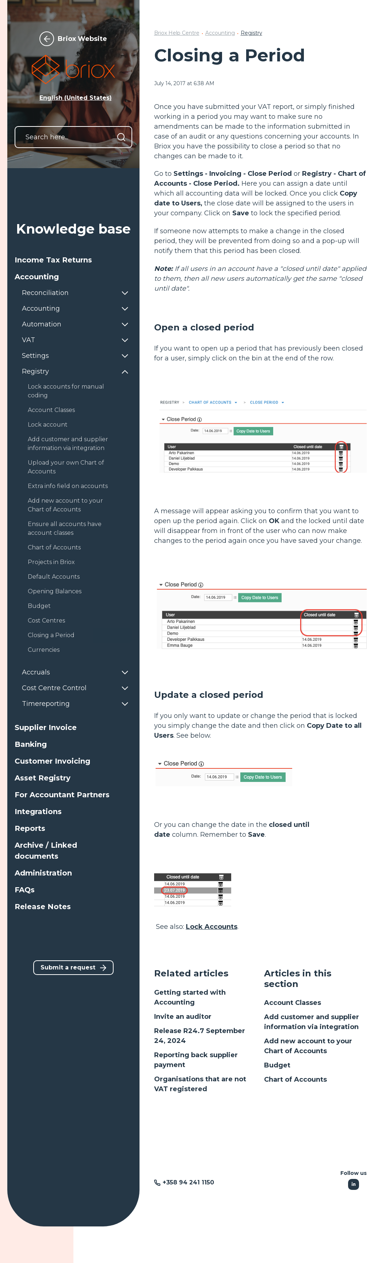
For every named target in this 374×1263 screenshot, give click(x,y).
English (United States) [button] (75, 97)
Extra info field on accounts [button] (68, 486)
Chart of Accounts (295, 1079)
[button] (73, 260)
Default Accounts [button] (54, 576)
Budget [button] (39, 605)
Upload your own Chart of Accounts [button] (66, 467)
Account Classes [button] (51, 409)
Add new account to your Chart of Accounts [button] (65, 505)
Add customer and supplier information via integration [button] (68, 443)
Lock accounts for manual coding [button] (66, 391)
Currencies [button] (44, 649)
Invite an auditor (182, 1017)
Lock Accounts (211, 927)
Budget (277, 1065)
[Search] (121, 137)
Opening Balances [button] (54, 591)
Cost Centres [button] (46, 620)
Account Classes (292, 1003)
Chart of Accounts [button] (54, 547)
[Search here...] (73, 137)
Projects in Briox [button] (51, 562)
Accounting (220, 33)
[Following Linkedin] (353, 1184)
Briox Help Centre (176, 33)
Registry (251, 33)
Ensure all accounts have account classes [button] (65, 528)
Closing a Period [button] (51, 635)
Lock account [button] (48, 424)
